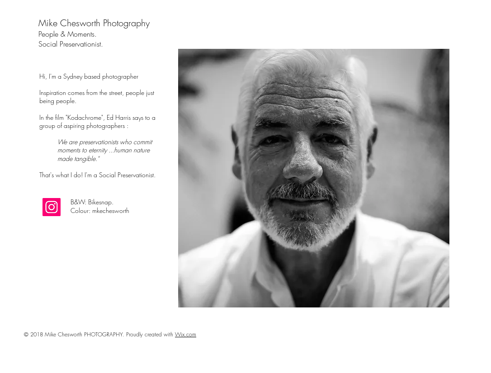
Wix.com (185, 334)
